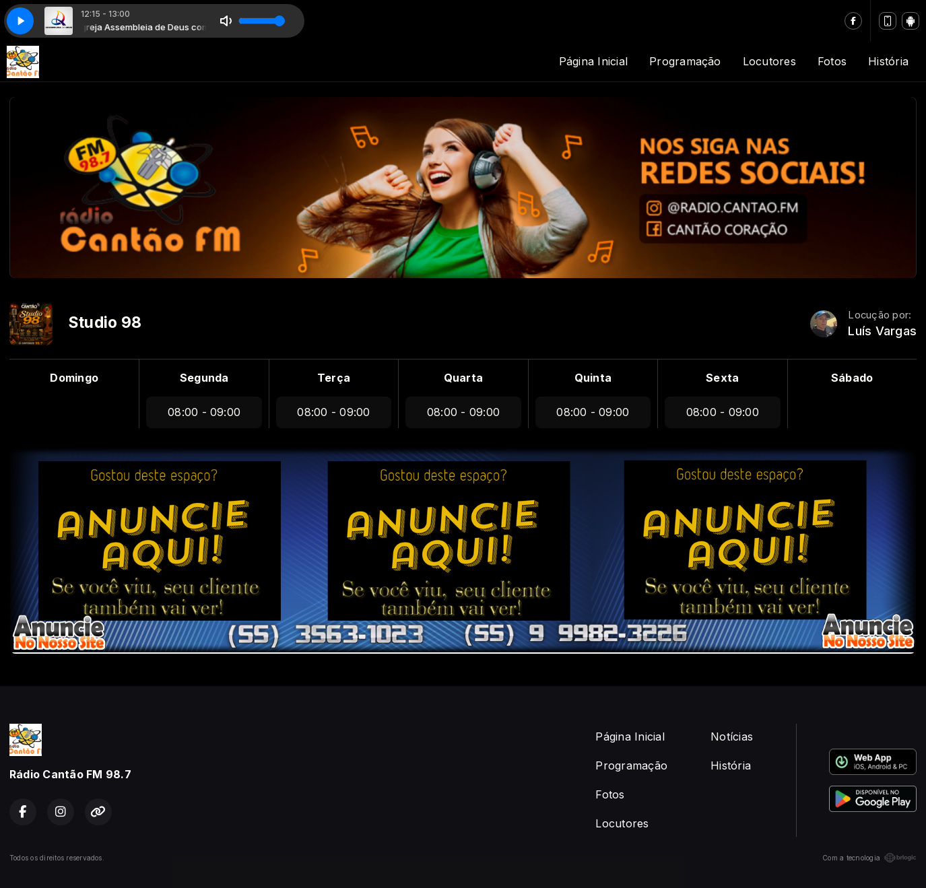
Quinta (592, 377)
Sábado (852, 377)
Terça (333, 377)
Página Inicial (593, 61)
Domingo (74, 377)
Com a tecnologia (869, 857)
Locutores (769, 61)
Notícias (731, 736)
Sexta (722, 377)
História (888, 61)
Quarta (463, 377)
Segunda (204, 377)
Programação (685, 61)
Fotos (832, 61)
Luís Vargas (882, 331)
